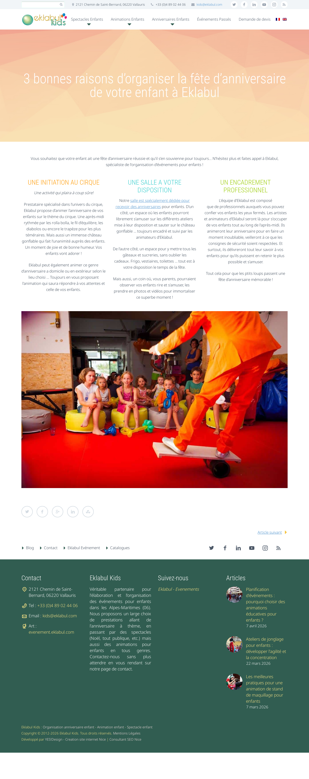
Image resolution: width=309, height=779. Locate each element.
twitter (234, 4)
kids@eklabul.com (209, 4)
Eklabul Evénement (84, 547)
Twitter (27, 511)
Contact (51, 547)
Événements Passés (214, 19)
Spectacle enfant (139, 727)
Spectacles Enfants (87, 19)
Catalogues (120, 547)
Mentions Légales (126, 733)
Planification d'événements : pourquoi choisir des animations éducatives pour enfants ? (265, 604)
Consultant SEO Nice (125, 739)
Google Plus (57, 511)
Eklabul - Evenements (178, 589)
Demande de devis (255, 19)
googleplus (264, 4)
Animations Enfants (127, 19)
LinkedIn (73, 511)
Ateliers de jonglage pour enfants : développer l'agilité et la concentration (266, 648)
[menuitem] (278, 19)
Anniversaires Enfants (170, 19)
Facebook (42, 511)
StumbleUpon (88, 511)
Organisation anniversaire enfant (68, 727)
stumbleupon (274, 4)
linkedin (254, 4)
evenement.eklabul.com (51, 632)
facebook (244, 4)
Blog (30, 547)
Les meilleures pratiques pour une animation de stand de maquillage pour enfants (264, 689)
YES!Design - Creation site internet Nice (75, 739)
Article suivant (270, 532)
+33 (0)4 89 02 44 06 (57, 605)
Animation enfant (110, 727)
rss (284, 4)
